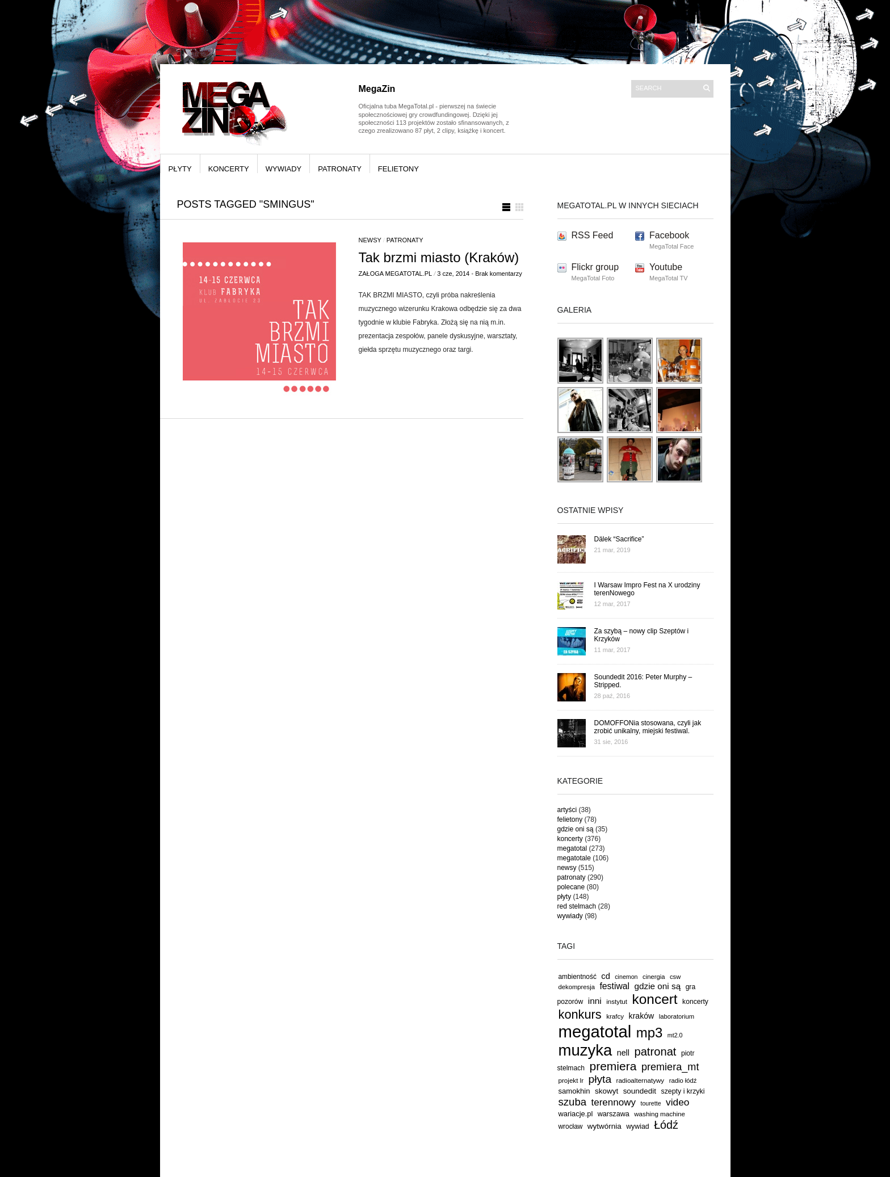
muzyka (585, 1050)
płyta (600, 1079)
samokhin (574, 1091)
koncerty (228, 169)
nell (623, 1052)
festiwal (614, 986)
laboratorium (677, 1016)
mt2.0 (675, 1035)
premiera (612, 1066)
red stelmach (577, 906)
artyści (567, 810)
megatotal (572, 848)
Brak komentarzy (498, 273)
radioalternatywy (640, 1080)
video (678, 1102)
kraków (641, 1015)
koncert (655, 999)
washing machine (659, 1113)
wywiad (637, 1126)
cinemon (626, 976)
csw (675, 976)
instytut (616, 1001)
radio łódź (683, 1080)
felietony (398, 169)
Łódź (666, 1125)
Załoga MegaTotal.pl (396, 273)
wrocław (571, 1126)
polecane (571, 887)
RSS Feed (593, 235)
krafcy (615, 1016)
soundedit (639, 1091)
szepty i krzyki (683, 1091)
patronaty (340, 169)
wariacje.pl (576, 1113)
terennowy (613, 1102)
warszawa (613, 1114)
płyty (180, 169)
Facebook (669, 235)
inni (595, 1001)
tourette (650, 1103)
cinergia (654, 976)
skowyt (606, 1091)
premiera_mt (670, 1067)
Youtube (665, 267)
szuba (573, 1102)
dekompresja (577, 986)
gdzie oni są (575, 829)
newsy (370, 240)
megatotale (574, 858)
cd (605, 976)
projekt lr (571, 1080)
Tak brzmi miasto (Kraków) (439, 257)
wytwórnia (604, 1126)
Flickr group (595, 267)
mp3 (649, 1032)
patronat (655, 1051)
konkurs (580, 1014)
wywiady (284, 169)
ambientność (578, 977)
